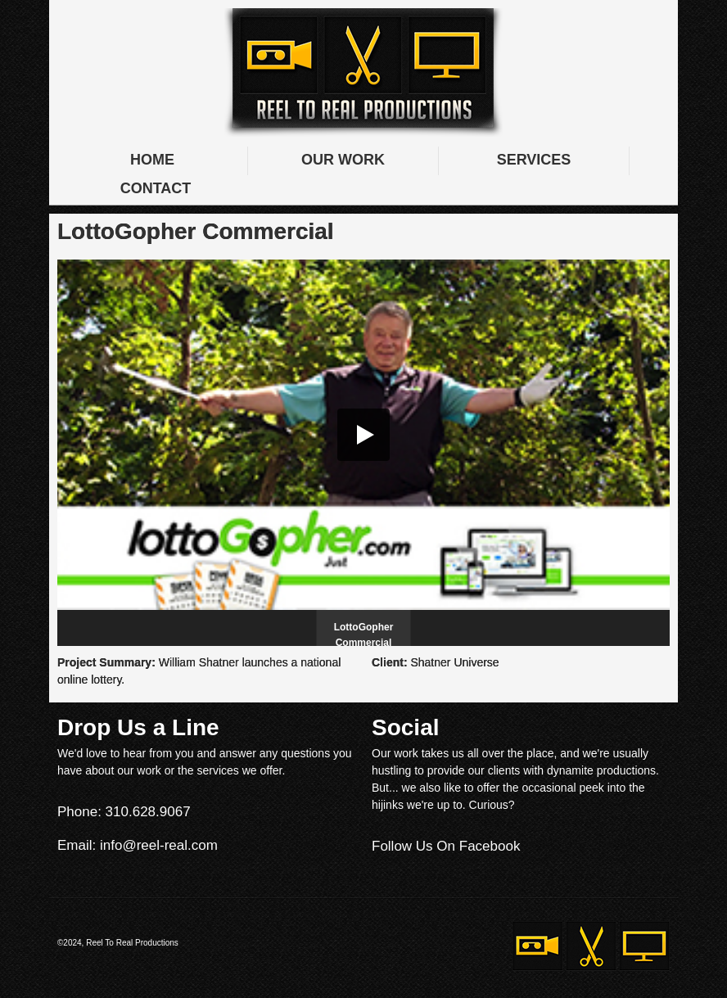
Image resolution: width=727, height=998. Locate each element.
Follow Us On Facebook (446, 846)
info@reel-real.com (159, 845)
